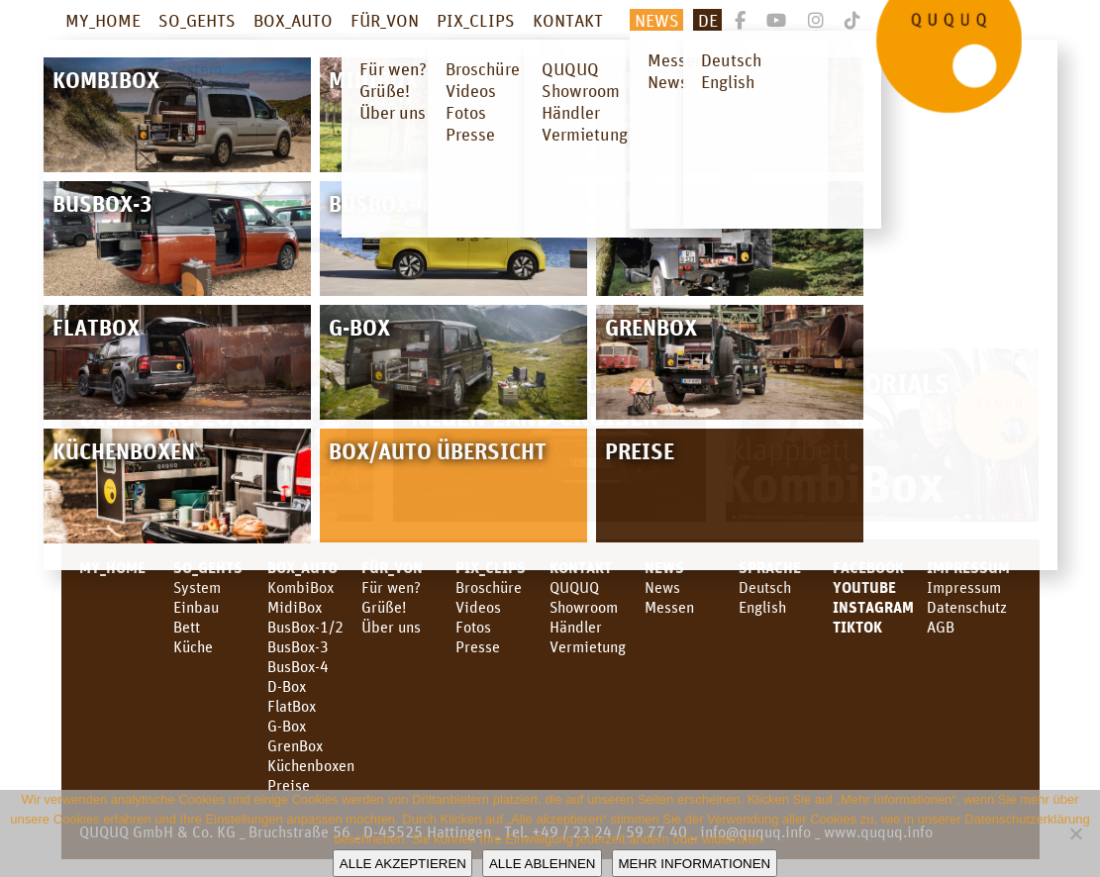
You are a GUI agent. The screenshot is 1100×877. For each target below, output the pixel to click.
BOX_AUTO (293, 20)
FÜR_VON (384, 20)
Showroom (584, 607)
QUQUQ (574, 587)
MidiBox (294, 607)
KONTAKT (568, 20)
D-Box (286, 686)
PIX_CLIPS (476, 20)
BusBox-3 (298, 646)
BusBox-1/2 (305, 626)
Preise (288, 785)
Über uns (391, 626)
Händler (576, 626)
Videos (478, 607)
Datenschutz (967, 607)
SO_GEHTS (197, 20)
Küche (193, 646)
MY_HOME (103, 20)
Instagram (873, 607)
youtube (864, 587)
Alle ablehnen (542, 863)
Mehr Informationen (694, 863)
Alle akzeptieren (403, 863)
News (657, 20)
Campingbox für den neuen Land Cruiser (539, 399)
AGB (940, 626)
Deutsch (765, 587)
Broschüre (488, 587)
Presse (477, 646)
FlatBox (291, 706)
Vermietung (588, 646)
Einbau (196, 607)
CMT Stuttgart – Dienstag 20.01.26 (192, 399)
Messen (669, 607)
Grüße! (383, 607)
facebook (868, 567)
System (197, 587)
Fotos (473, 626)
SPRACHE (770, 567)
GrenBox (295, 745)
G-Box (286, 725)
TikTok (857, 626)
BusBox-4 (298, 666)
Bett (186, 626)
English (762, 607)
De (708, 20)
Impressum (968, 567)
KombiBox (300, 587)
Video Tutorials (847, 382)
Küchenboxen (310, 765)
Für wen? (391, 587)
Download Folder (623, 164)
